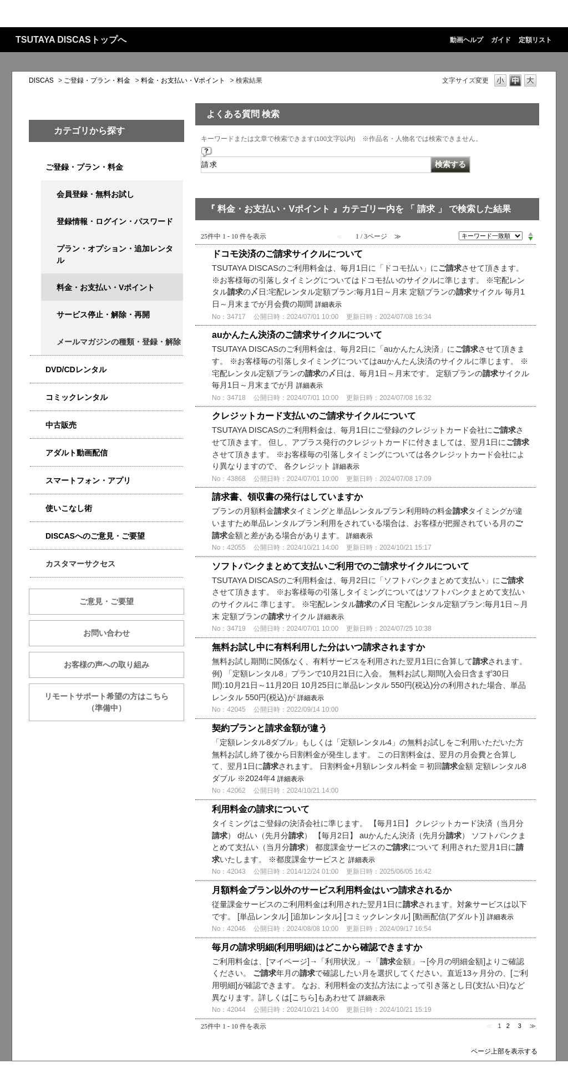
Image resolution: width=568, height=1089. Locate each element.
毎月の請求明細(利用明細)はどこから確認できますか (317, 947)
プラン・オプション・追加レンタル (115, 254)
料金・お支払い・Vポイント (183, 80)
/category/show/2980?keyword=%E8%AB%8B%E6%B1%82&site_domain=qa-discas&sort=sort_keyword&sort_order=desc (38, 370)
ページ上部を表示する (504, 1051)
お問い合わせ (106, 633)
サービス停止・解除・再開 (103, 314)
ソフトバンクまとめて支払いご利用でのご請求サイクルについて (340, 566)
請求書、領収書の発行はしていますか (287, 497)
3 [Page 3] (519, 1025)
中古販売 (61, 425)
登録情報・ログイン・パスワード (115, 221)
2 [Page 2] (508, 1025)
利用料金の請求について (261, 809)
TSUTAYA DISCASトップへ (71, 39)
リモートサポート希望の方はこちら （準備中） (114, 702)
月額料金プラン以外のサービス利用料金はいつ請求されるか (332, 890)
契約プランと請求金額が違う (269, 728)
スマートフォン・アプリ (88, 480)
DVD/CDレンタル (75, 369)
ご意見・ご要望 (106, 601)
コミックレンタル (76, 397)
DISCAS (41, 80)
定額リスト (535, 40)
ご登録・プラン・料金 (97, 80)
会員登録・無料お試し (95, 194)
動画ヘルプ (466, 40)
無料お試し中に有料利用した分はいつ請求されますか (318, 647)
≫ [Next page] (533, 1025)
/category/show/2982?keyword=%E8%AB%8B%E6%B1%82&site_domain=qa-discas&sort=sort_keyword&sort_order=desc (38, 481)
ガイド (501, 40)
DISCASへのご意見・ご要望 (95, 535)
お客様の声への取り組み (106, 664)
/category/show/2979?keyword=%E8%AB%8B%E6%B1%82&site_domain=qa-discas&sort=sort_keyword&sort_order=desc (38, 167)
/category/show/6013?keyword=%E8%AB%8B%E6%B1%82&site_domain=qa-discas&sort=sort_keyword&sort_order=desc (38, 425)
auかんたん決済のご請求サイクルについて (297, 335)
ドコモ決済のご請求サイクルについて (287, 254)
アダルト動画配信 (76, 452)
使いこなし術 (68, 508)
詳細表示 (328, 304)
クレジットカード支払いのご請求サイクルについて (314, 416)
